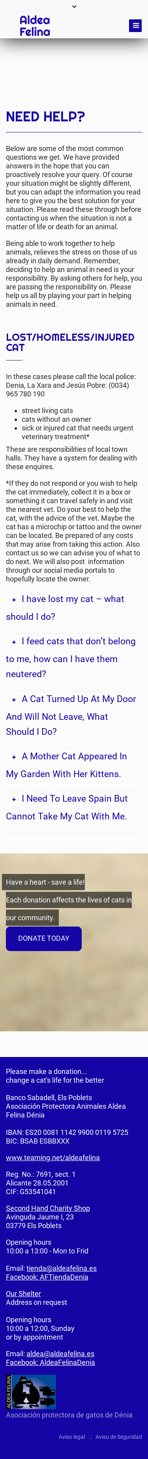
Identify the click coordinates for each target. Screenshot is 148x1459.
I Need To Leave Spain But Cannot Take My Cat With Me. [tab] (67, 807)
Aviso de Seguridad (119, 1437)
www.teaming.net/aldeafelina (53, 1157)
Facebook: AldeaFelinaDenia (50, 1362)
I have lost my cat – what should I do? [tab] (65, 607)
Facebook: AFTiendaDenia (47, 1277)
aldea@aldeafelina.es (60, 1354)
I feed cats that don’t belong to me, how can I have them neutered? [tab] (71, 657)
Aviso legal (72, 1437)
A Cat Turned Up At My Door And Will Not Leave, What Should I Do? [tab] (71, 715)
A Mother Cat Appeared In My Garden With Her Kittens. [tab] (66, 765)
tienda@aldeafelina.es (61, 1268)
